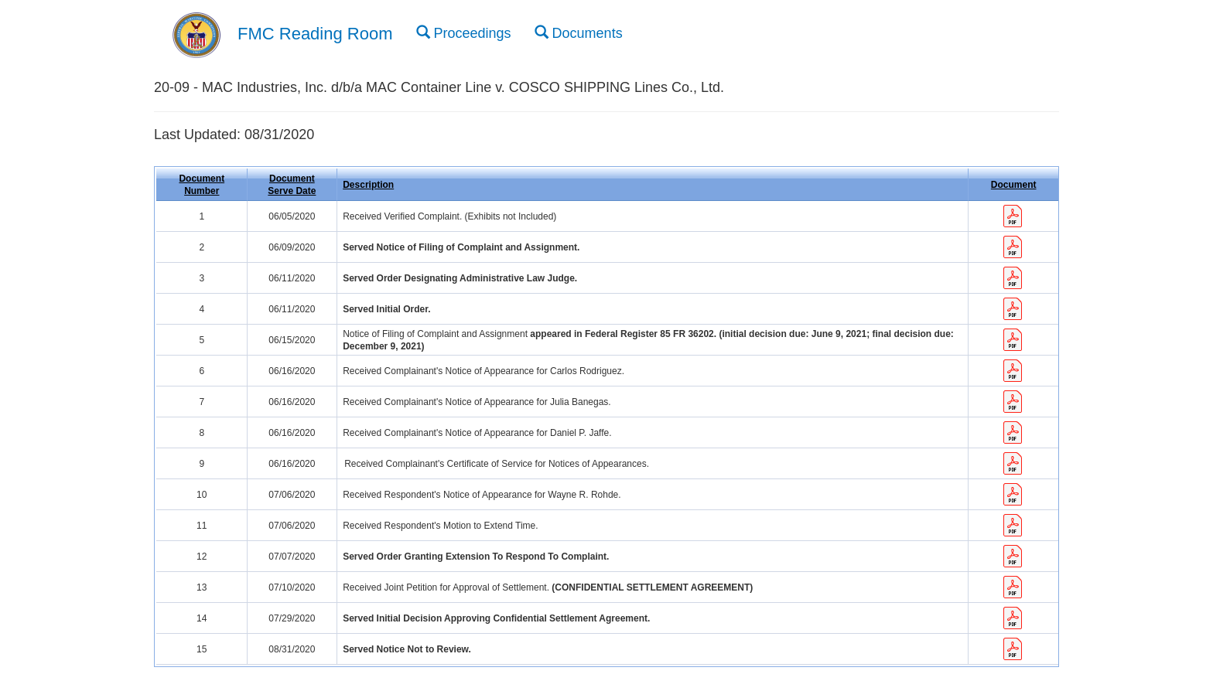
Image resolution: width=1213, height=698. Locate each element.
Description (368, 184)
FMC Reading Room (315, 33)
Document (1014, 184)
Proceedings (463, 32)
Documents (579, 32)
